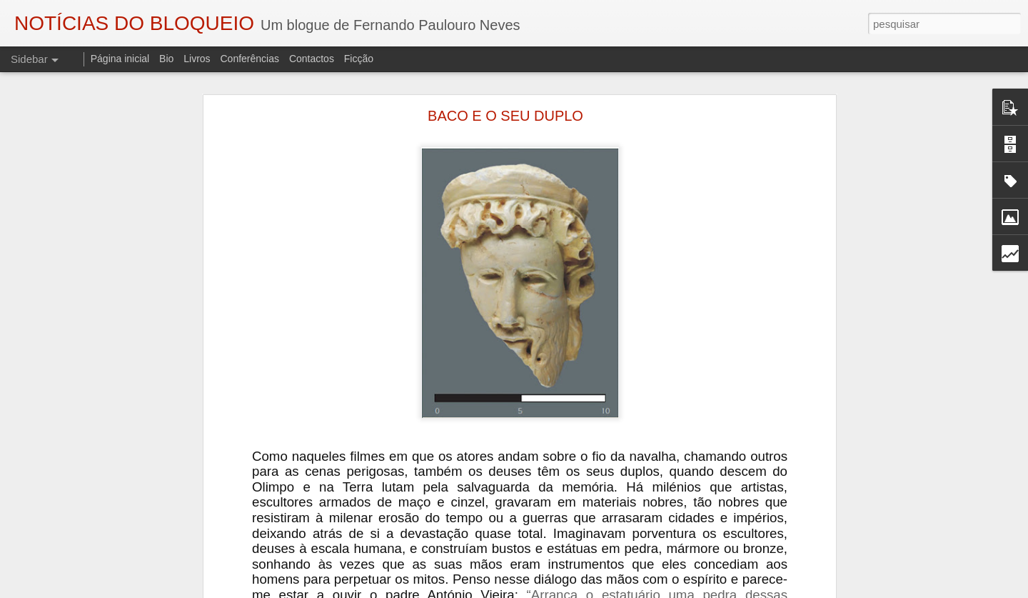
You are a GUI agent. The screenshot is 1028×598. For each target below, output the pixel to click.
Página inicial (120, 58)
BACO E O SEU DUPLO (505, 116)
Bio (166, 58)
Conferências (249, 58)
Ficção (358, 58)
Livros (196, 58)
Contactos (311, 58)
